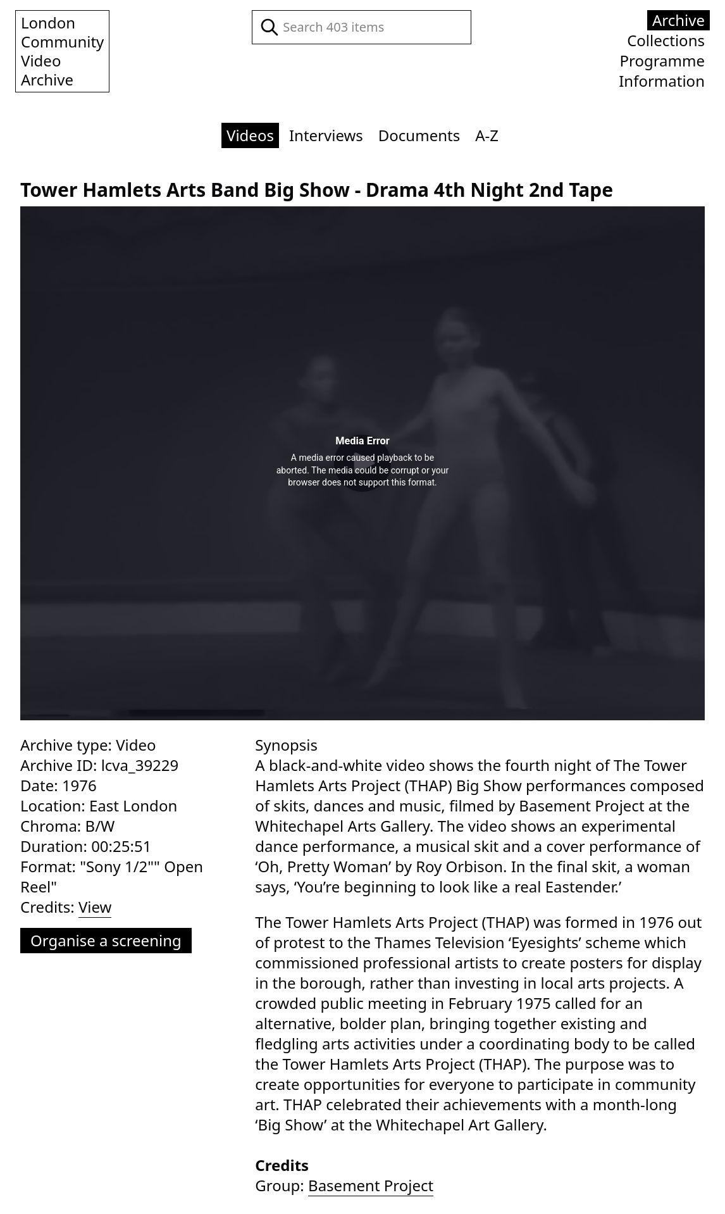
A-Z (487, 135)
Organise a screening (106, 940)
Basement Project (370, 1185)
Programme (662, 61)
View (95, 907)
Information (662, 81)
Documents (419, 135)
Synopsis (286, 744)
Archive (678, 20)
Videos (250, 135)
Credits (282, 1165)
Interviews (326, 135)
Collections (666, 40)
